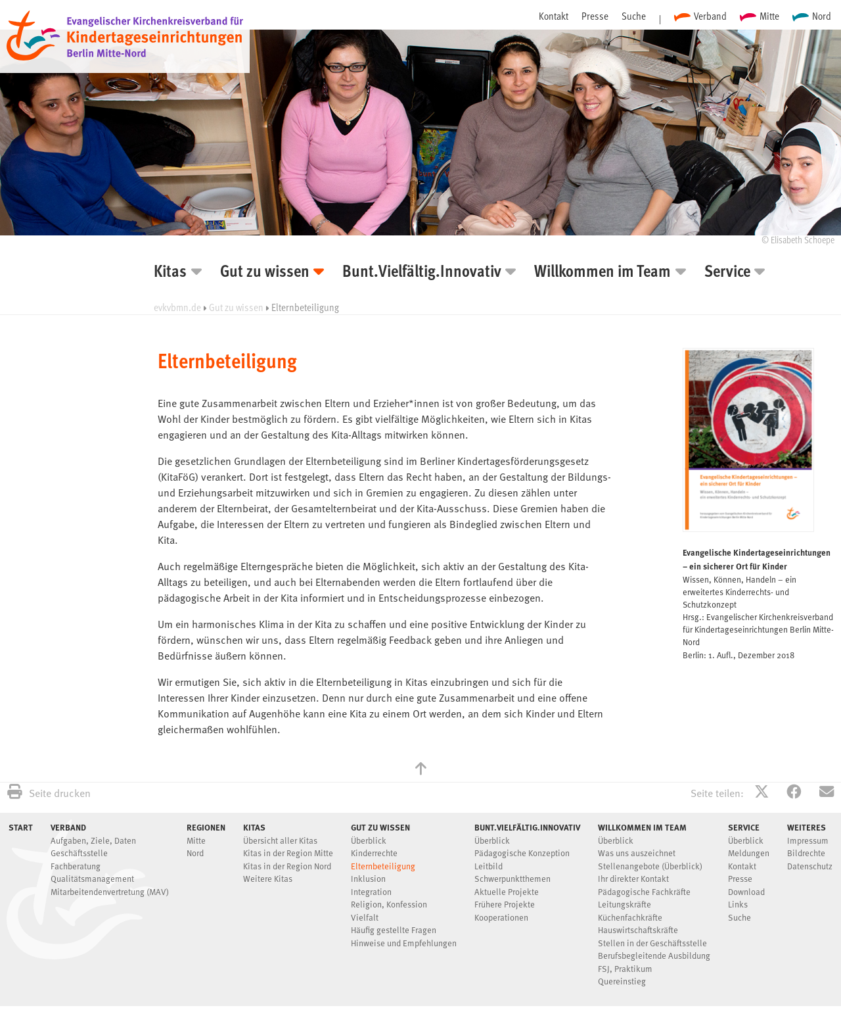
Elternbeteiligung (383, 867)
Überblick (368, 841)
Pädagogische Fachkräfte (644, 892)
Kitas (170, 272)
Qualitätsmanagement (92, 879)
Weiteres (806, 827)
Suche (634, 16)
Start (21, 827)
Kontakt (553, 16)
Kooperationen (501, 918)
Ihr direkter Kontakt (633, 879)
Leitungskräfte (624, 905)
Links (738, 905)
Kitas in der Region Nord (287, 867)
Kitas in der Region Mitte (288, 854)
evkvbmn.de (177, 307)
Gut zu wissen (264, 272)
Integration (371, 892)
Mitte (769, 16)
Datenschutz (809, 867)
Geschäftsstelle (79, 854)
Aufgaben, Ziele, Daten (93, 841)
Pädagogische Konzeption (522, 854)
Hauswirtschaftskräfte (638, 931)
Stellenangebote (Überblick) (650, 867)
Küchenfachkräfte (630, 918)
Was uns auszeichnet (636, 854)
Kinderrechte (374, 854)
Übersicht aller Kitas (280, 841)
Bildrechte (806, 854)
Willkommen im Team (602, 272)
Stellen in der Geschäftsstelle (652, 944)
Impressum (808, 841)
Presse (594, 16)
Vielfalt (364, 918)
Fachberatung (76, 867)
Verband (710, 16)
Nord (821, 16)
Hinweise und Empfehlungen (404, 944)
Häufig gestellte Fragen (393, 931)
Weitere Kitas (267, 879)
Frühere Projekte (504, 905)
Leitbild (488, 867)
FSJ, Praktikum (625, 969)
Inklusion (368, 879)
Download (746, 892)
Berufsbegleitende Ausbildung (654, 956)
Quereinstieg (622, 982)
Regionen (206, 827)
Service (727, 272)
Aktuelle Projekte (506, 892)
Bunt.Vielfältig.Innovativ (421, 272)
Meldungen (748, 854)
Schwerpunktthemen (512, 879)
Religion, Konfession (389, 905)
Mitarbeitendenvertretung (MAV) (110, 892)
